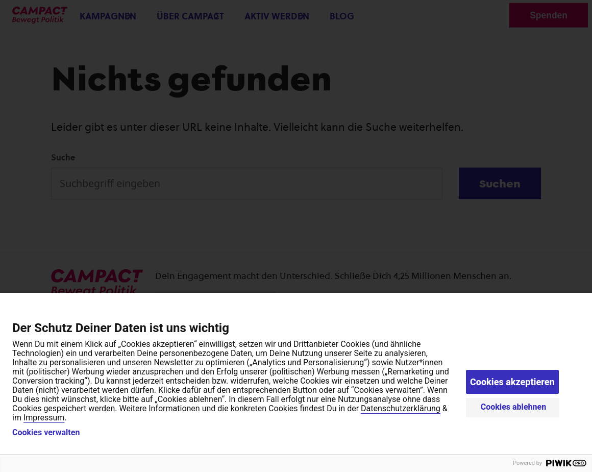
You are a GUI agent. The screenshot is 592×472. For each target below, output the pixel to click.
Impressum (44, 417)
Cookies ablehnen (514, 407)
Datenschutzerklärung (400, 408)
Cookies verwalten (46, 433)
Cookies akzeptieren (512, 381)
